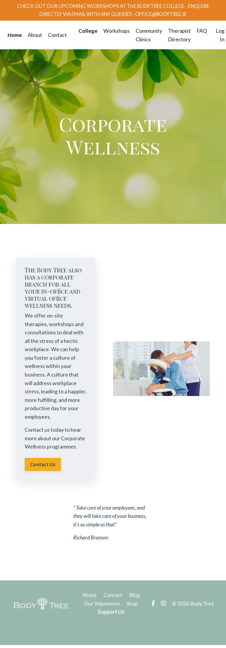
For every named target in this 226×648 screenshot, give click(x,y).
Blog (134, 598)
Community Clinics (148, 36)
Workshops (116, 32)
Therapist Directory (179, 36)
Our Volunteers (102, 606)
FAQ (201, 32)
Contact (57, 36)
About (34, 36)
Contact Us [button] (43, 467)
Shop (132, 606)
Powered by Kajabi (197, 632)
